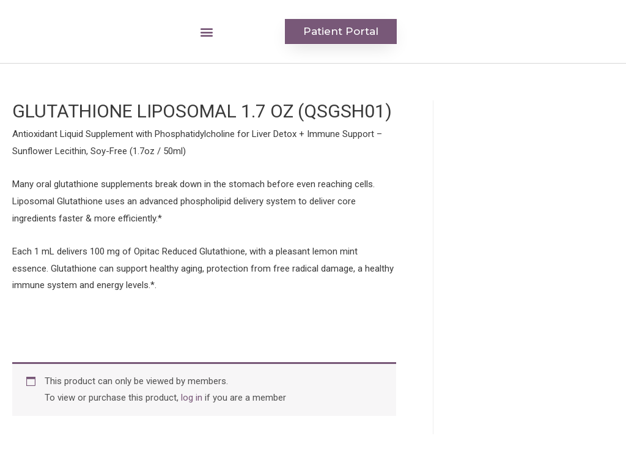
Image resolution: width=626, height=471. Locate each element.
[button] (206, 31)
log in (191, 397)
